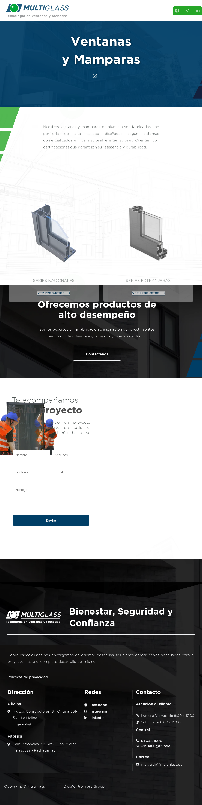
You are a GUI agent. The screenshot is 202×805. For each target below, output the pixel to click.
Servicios (81, 15)
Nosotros (94, 6)
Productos (115, 6)
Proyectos (136, 6)
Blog (96, 15)
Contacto (111, 15)
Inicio (79, 6)
